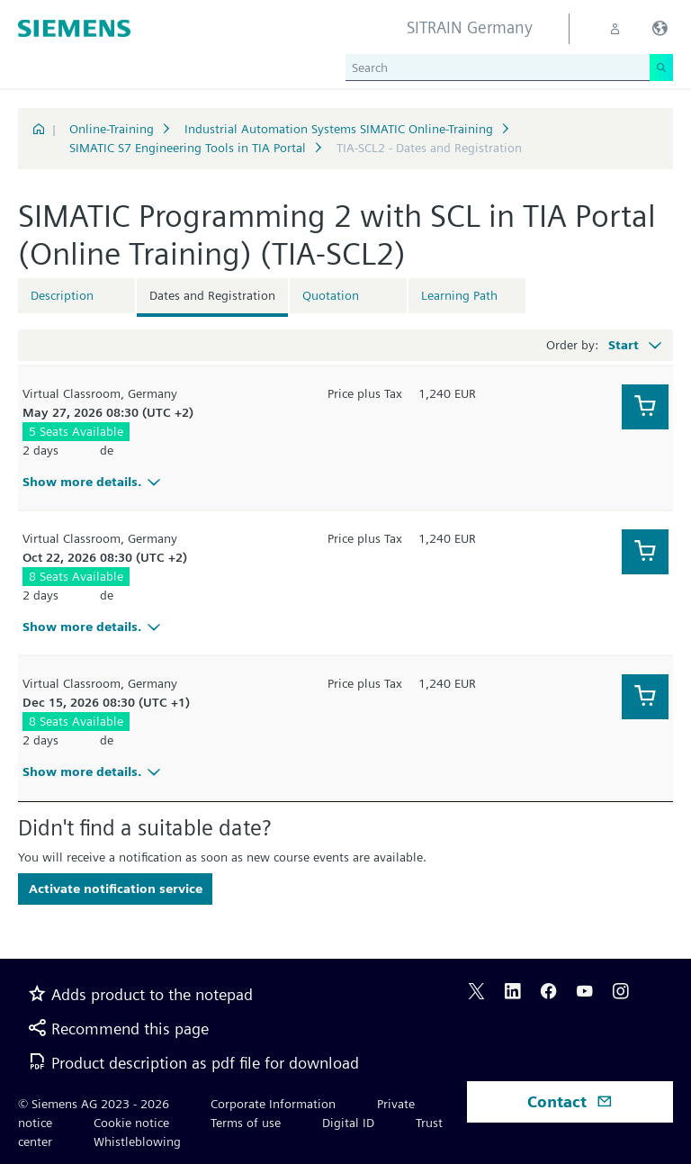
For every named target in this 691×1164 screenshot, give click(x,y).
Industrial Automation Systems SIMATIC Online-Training (338, 129)
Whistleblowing (137, 1141)
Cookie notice (131, 1122)
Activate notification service (115, 888)
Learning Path (459, 295)
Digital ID (348, 1122)
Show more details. (94, 481)
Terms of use (246, 1122)
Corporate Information (273, 1103)
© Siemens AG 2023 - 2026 (93, 1103)
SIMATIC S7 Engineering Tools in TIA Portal (187, 147)
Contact (570, 1101)
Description (62, 295)
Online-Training (111, 129)
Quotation (330, 295)
